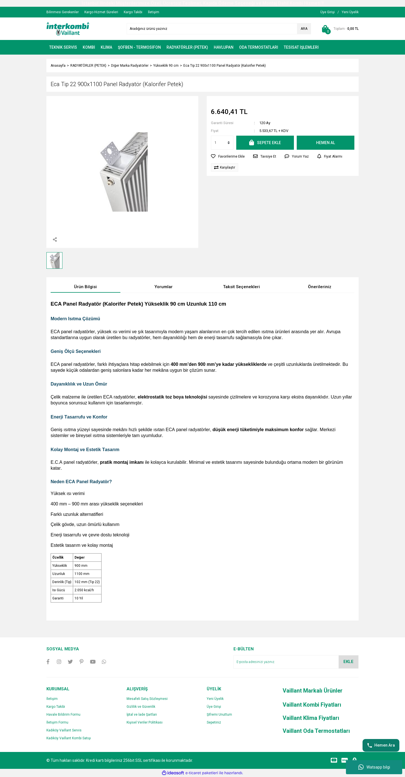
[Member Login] (327, 12)
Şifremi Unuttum (219, 714)
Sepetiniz (214, 722)
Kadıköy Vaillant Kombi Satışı (68, 738)
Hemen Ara (381, 745)
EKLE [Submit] (348, 661)
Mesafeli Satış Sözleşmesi (147, 699)
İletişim (52, 699)
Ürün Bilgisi (85, 286)
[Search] (219, 28)
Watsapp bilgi (374, 767)
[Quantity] (222, 143)
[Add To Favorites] (228, 156)
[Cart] (339, 28)
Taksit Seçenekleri (241, 286)
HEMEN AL (325, 142)
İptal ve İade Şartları (142, 714)
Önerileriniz (319, 286)
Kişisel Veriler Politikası (145, 722)
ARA (304, 29)
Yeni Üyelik (215, 699)
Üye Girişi (214, 707)
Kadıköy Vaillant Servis (64, 730)
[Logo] (67, 28)
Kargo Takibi (55, 707)
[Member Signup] (350, 12)
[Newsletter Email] (296, 661)
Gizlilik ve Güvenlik (141, 707)
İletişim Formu (57, 722)
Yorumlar (163, 286)
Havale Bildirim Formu (63, 714)
